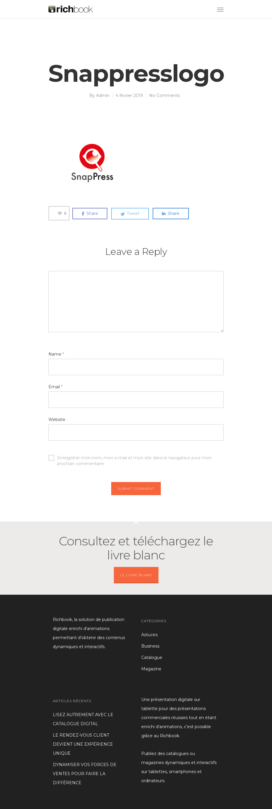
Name (56, 354)
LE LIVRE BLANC (136, 575)
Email (55, 386)
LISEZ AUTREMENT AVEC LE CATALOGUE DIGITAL (83, 719)
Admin (102, 95)
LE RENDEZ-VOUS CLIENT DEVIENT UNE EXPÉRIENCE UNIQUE (83, 744)
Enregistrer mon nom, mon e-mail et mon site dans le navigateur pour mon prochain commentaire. (130, 458)
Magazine (151, 668)
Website (56, 419)
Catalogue (151, 657)
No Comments (164, 95)
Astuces (149, 634)
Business (150, 646)
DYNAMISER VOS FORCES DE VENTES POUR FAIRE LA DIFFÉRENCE (84, 773)
